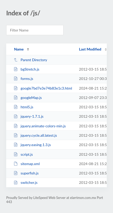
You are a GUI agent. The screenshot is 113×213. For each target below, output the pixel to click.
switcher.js (25, 182)
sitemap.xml (26, 163)
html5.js (23, 107)
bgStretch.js (26, 69)
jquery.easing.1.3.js (32, 144)
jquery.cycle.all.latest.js (35, 135)
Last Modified (90, 49)
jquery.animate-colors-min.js (39, 126)
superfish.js (26, 173)
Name (19, 49)
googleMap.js (27, 97)
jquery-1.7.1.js (28, 116)
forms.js (23, 78)
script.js (23, 154)
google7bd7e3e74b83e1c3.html (42, 88)
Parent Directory (30, 60)
